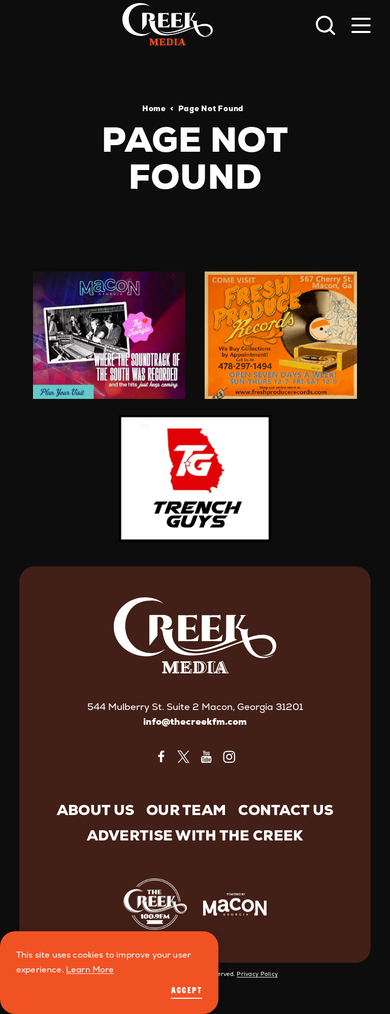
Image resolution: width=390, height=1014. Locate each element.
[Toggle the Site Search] (325, 25)
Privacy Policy (257, 973)
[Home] (167, 25)
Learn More (90, 969)
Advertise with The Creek (195, 835)
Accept (186, 990)
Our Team (186, 810)
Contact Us (285, 810)
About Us (95, 810)
